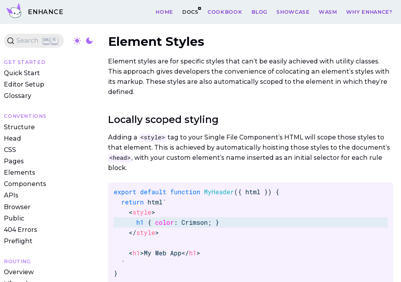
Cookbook (225, 11)
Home (164, 11)
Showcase (292, 11)
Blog (259, 11)
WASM (328, 11)
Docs (190, 11)
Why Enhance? (369, 11)
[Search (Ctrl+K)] (34, 41)
